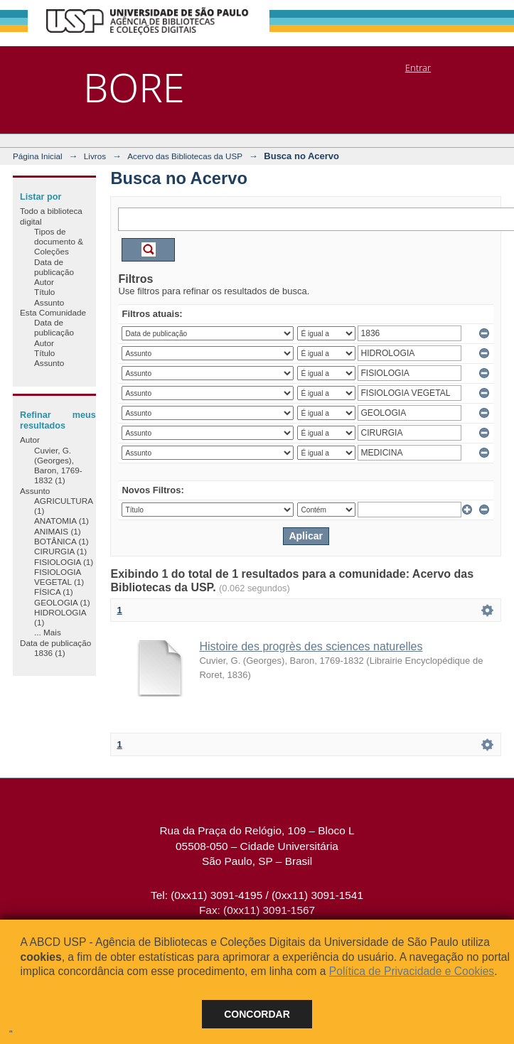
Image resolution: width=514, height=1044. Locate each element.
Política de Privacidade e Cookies (411, 971)
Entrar (418, 67)
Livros (95, 156)
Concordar (257, 1014)
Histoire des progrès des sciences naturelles (310, 646)
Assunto (49, 302)
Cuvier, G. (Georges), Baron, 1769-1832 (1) (58, 465)
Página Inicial (38, 156)
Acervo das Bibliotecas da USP (184, 156)
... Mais (47, 632)
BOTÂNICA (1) (61, 541)
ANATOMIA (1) (61, 520)
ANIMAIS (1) (57, 531)
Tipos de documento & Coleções (58, 242)
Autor (44, 281)
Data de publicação (54, 266)
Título (44, 291)
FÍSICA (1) (53, 591)
